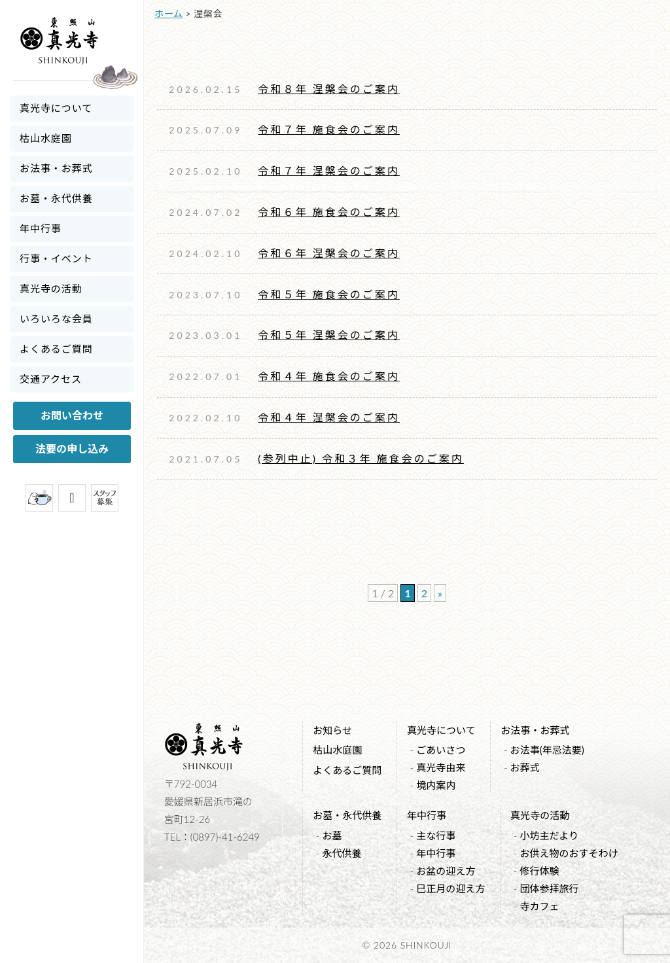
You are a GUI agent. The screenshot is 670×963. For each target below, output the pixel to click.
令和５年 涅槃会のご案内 (329, 334)
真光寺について (56, 108)
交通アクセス (51, 379)
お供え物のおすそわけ (569, 853)
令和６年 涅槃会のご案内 (329, 253)
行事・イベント (56, 258)
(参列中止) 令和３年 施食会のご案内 (361, 458)
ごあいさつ (440, 750)
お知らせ (332, 730)
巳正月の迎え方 (450, 888)
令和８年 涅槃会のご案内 (329, 88)
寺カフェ (539, 906)
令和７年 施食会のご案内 (329, 129)
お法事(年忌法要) (547, 750)
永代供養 (341, 853)
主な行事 (435, 835)
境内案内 (435, 785)
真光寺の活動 (51, 288)
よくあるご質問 (56, 349)
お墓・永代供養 (56, 198)
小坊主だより (549, 835)
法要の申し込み (72, 448)
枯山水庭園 (46, 138)
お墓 (332, 835)
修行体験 (539, 871)
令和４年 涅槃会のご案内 (329, 417)
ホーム (168, 13)
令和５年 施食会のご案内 (329, 294)
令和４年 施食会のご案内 (329, 376)
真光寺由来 (440, 767)
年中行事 (41, 228)
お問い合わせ (72, 415)
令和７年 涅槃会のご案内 (329, 170)
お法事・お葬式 (56, 168)
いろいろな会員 (56, 318)
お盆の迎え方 (445, 871)
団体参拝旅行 (549, 888)
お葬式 (525, 767)
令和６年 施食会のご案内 (329, 211)
